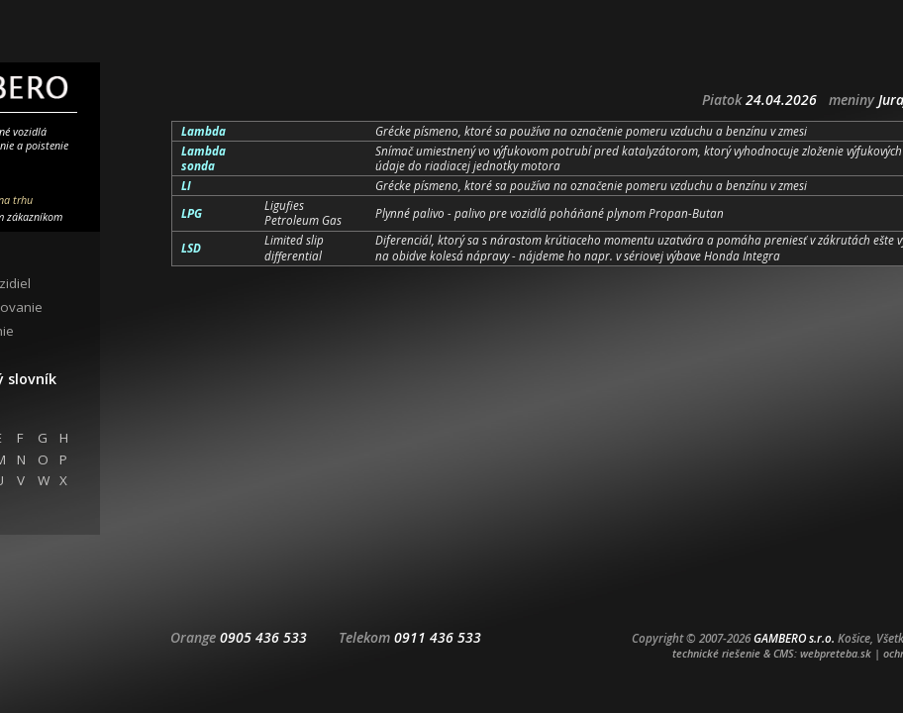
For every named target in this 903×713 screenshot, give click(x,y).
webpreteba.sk (835, 653)
